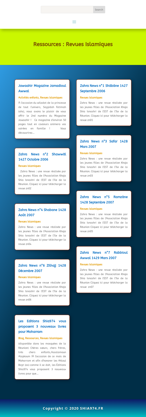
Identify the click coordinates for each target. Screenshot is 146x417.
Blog (21, 338)
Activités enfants (28, 97)
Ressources (32, 338)
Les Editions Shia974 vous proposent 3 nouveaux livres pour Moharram (42, 326)
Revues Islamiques (51, 97)
